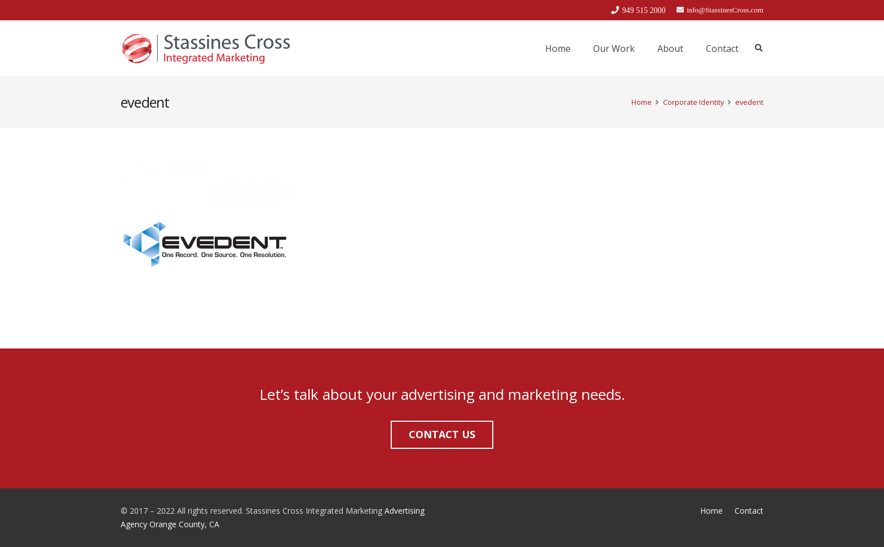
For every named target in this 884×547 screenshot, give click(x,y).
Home (711, 510)
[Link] (206, 48)
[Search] (758, 48)
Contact (749, 510)
